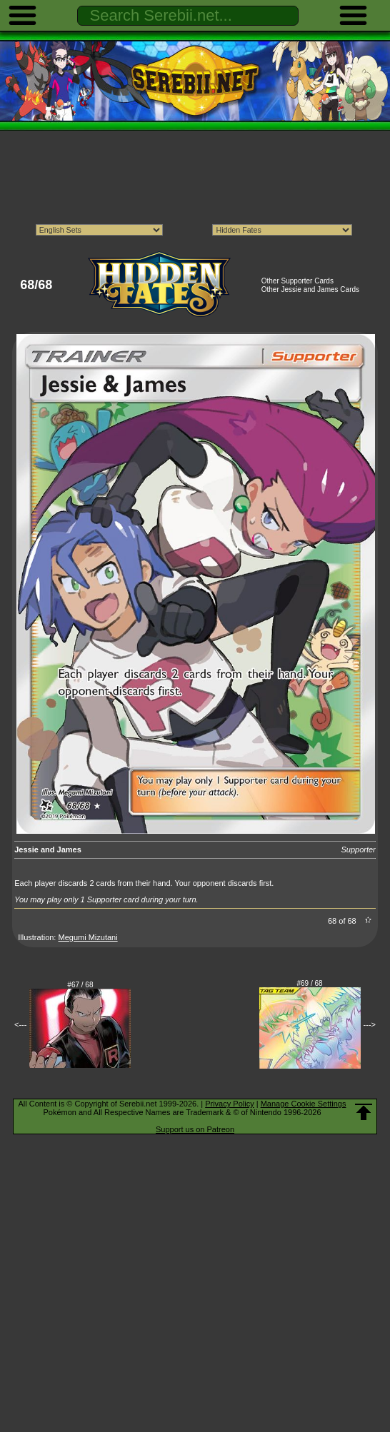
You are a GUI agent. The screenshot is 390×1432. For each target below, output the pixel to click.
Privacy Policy (229, 1103)
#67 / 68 (80, 985)
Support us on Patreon (195, 1129)
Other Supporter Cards (297, 281)
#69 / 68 (310, 983)
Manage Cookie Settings (303, 1103)
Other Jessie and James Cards (310, 289)
